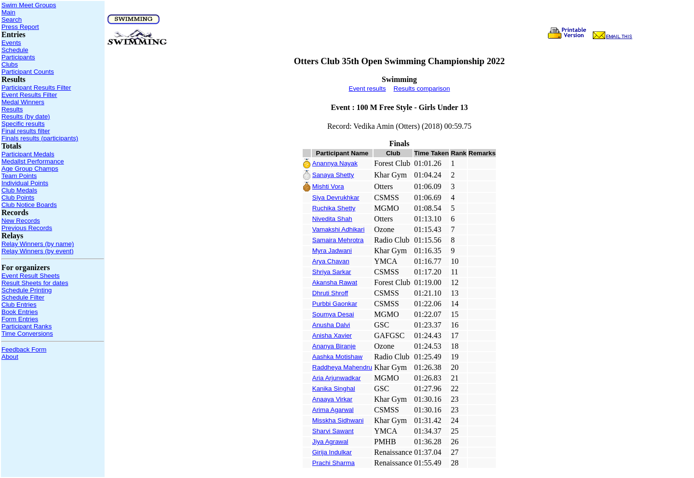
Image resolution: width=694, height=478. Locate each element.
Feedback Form (23, 349)
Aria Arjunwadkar (336, 378)
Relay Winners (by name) (37, 243)
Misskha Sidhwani (338, 420)
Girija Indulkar (332, 452)
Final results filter (25, 131)
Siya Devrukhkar (336, 197)
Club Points (17, 197)
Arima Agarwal (333, 409)
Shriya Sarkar (331, 271)
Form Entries (19, 319)
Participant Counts (27, 71)
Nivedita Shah (332, 218)
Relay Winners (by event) (37, 251)
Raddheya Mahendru (342, 367)
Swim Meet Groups (28, 5)
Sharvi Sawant (333, 431)
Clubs (9, 64)
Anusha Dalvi (331, 324)
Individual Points (24, 183)
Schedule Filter (22, 297)
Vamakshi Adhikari (338, 229)
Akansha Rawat (334, 282)
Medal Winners (22, 102)
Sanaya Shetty (333, 174)
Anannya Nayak (335, 163)
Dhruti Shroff (330, 293)
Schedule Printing (26, 290)
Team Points (19, 175)
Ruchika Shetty (334, 208)
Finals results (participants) (39, 138)
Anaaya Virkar (332, 399)
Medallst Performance (32, 161)
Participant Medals (27, 154)
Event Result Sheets (30, 275)
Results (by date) (25, 116)
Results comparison (422, 88)
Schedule (14, 50)
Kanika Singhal (333, 388)
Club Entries (19, 304)
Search (11, 19)
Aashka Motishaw (337, 356)
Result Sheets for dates (34, 283)
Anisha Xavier (332, 335)
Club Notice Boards (29, 204)
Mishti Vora (328, 186)
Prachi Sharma (333, 462)
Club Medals (19, 190)
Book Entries (19, 311)
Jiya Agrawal (330, 441)
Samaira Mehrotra (338, 240)
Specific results (23, 123)
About (9, 356)
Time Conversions (27, 333)
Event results (367, 88)
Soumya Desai (333, 314)
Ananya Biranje (334, 346)
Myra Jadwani (332, 250)
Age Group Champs (29, 168)
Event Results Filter (29, 94)
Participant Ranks (26, 326)
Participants (18, 57)
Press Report (20, 26)
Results (12, 109)
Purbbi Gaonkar (334, 303)
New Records (20, 220)
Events (11, 42)
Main (8, 12)
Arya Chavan (330, 261)
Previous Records (26, 228)
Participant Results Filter (36, 87)
